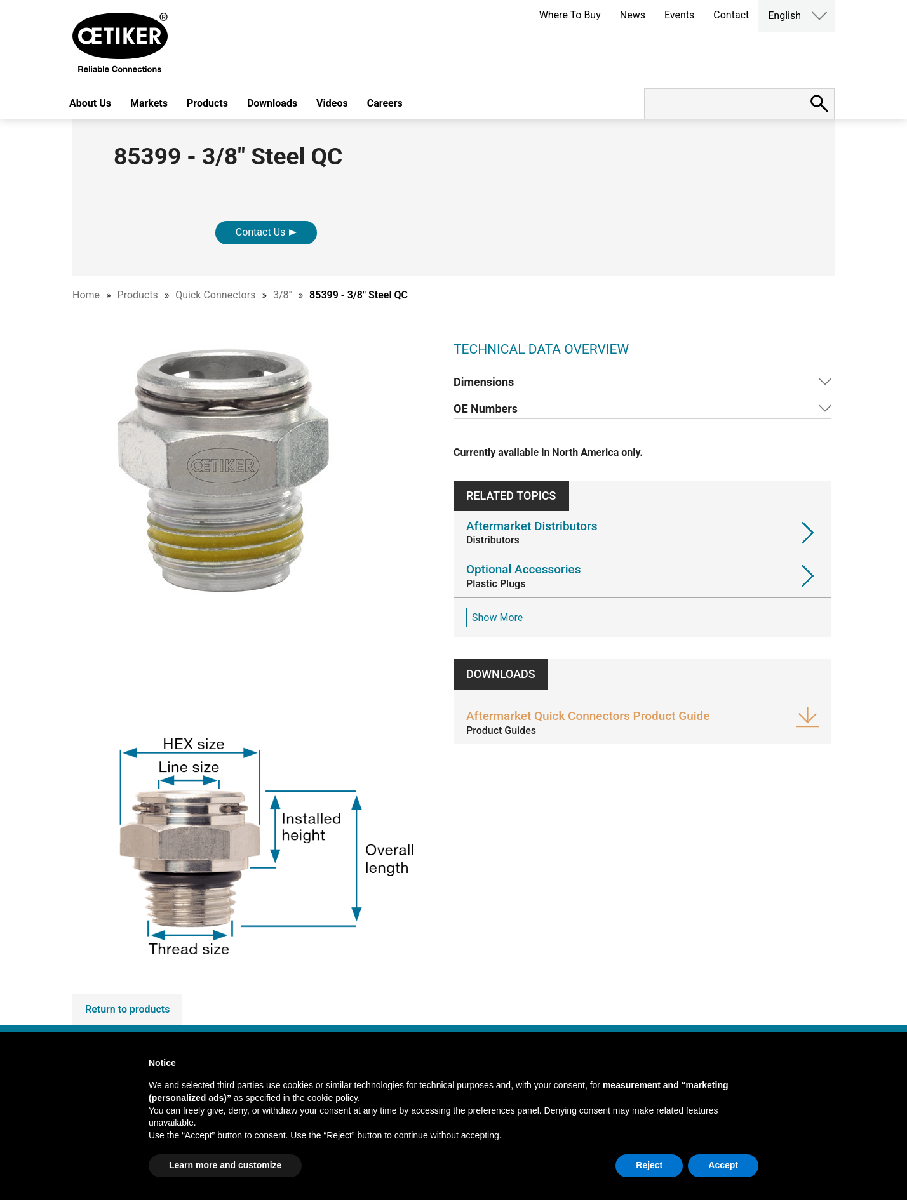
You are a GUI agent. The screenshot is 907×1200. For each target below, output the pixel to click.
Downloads (272, 103)
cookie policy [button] (332, 1098)
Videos (332, 103)
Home (86, 295)
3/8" (282, 295)
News (632, 15)
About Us (90, 103)
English (784, 16)
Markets (149, 103)
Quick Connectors (215, 295)
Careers (385, 103)
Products (207, 103)
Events (679, 15)
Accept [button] (723, 1165)
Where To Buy (570, 15)
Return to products (127, 1009)
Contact (731, 15)
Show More (497, 617)
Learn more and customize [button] (225, 1165)
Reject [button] (649, 1165)
